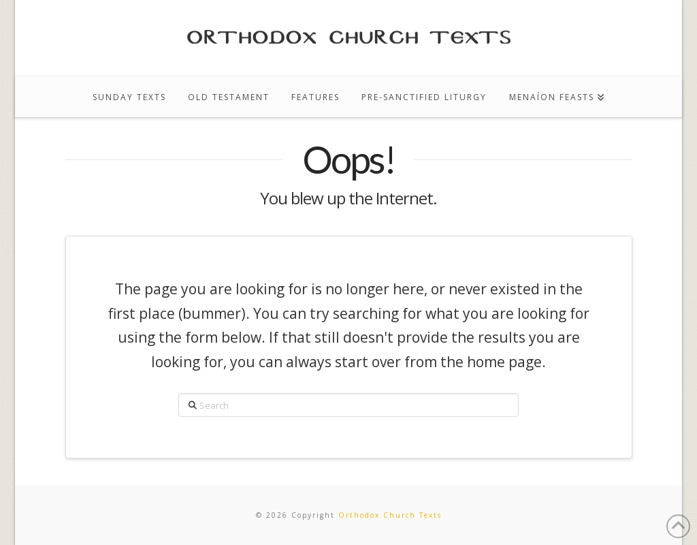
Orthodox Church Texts (390, 515)
